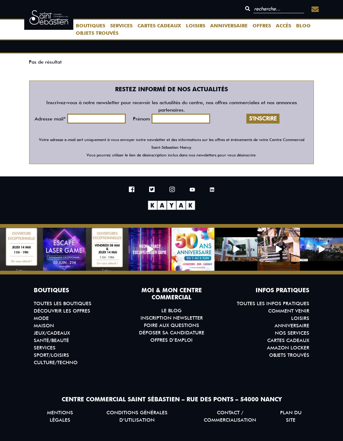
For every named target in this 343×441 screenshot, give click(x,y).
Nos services (292, 333)
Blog (303, 26)
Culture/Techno (56, 362)
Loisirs (195, 26)
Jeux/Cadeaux (52, 333)
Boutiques (90, 26)
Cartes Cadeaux (159, 26)
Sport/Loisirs (51, 355)
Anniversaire (229, 26)
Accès (283, 26)
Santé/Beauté (51, 340)
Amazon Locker (288, 348)
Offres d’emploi (171, 340)
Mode (41, 318)
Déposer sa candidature (171, 333)
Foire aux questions (171, 325)
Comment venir (288, 311)
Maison (44, 326)
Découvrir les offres (62, 311)
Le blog (171, 310)
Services (121, 26)
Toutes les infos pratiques (273, 303)
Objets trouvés (97, 33)
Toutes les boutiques (62, 303)
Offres (261, 26)
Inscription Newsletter (172, 318)
